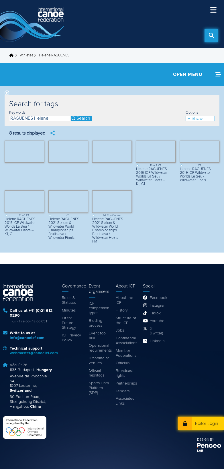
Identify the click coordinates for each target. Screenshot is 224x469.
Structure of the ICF (126, 320)
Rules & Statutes (69, 300)
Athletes (26, 55)
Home (13, 55)
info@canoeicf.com (27, 338)
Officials (122, 363)
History (122, 310)
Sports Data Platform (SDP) (99, 388)
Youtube (157, 321)
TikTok (155, 313)
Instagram (157, 306)
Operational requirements (99, 348)
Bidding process (95, 323)
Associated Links (125, 401)
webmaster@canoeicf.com (34, 353)
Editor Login (206, 423)
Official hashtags (96, 372)
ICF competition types (99, 308)
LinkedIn (157, 341)
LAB (200, 451)
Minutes (69, 310)
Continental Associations (126, 340)
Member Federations (126, 353)
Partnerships (126, 383)
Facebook (157, 298)
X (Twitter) (156, 331)
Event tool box (98, 335)
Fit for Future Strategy (69, 323)
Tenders (122, 391)
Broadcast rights (124, 373)
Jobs (120, 330)
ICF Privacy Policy (71, 337)
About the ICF (124, 300)
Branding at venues (99, 360)
